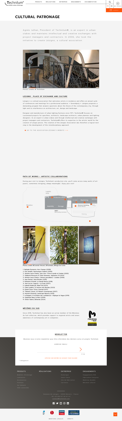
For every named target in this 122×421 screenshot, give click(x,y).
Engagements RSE (89, 375)
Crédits (70, 419)
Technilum (14, 3)
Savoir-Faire (65, 377)
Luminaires (21, 377)
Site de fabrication (68, 380)
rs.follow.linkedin (67, 403)
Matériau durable (89, 380)
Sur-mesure (21, 385)
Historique (65, 375)
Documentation (91, 2)
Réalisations (50, 2)
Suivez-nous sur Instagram (64, 403)
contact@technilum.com (61, 399)
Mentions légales (56, 419)
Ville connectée (23, 388)
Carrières (64, 382)
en (112, 6)
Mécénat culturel (89, 382)
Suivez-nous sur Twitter (57, 403)
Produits (38, 2)
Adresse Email (61, 344)
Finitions (20, 382)
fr (108, 6)
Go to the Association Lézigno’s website (45, 130)
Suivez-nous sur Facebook (53, 403)
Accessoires (21, 380)
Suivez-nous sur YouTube (60, 403)
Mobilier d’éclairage (24, 375)
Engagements (76, 2)
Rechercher (109, 2)
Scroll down (115, 414)
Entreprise (63, 2)
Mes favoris (117, 6)
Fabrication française (91, 377)
